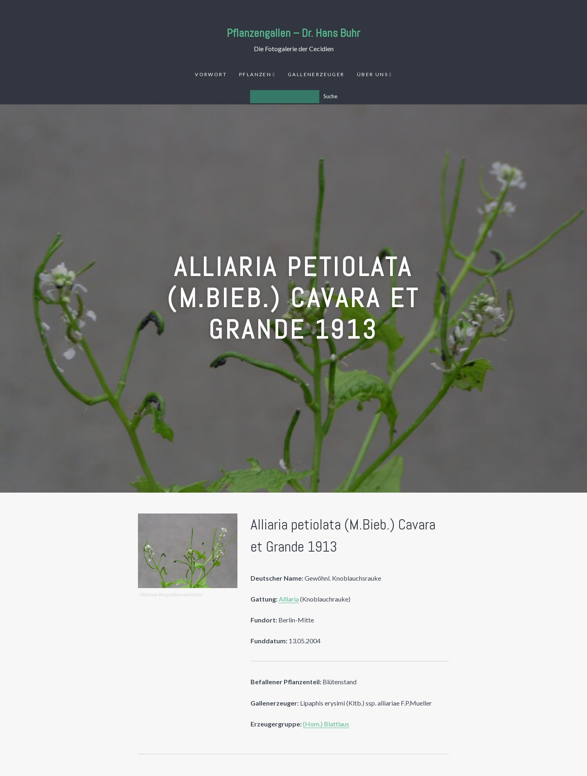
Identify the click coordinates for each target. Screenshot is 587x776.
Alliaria (289, 599)
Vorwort (211, 74)
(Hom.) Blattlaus (326, 724)
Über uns (372, 74)
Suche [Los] (330, 96)
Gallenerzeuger (316, 74)
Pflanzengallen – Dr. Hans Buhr (293, 33)
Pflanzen (255, 74)
